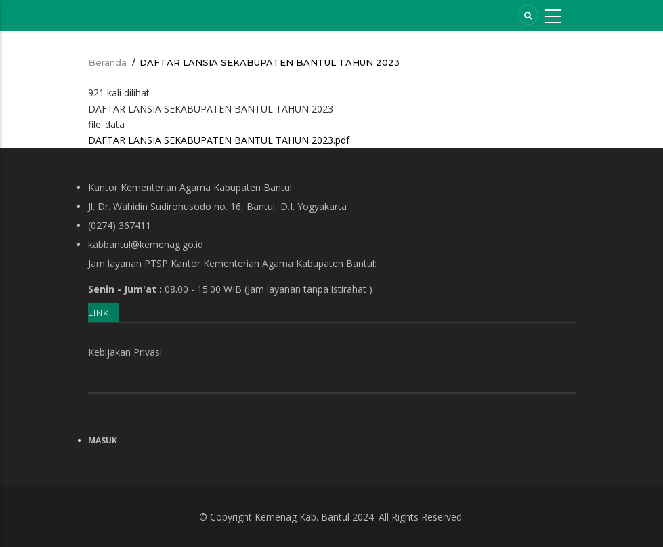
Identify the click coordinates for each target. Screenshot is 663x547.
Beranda (107, 62)
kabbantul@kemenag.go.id (145, 244)
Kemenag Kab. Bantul (302, 516)
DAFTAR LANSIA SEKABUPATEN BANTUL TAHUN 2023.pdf (218, 140)
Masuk (102, 440)
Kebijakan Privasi (125, 352)
